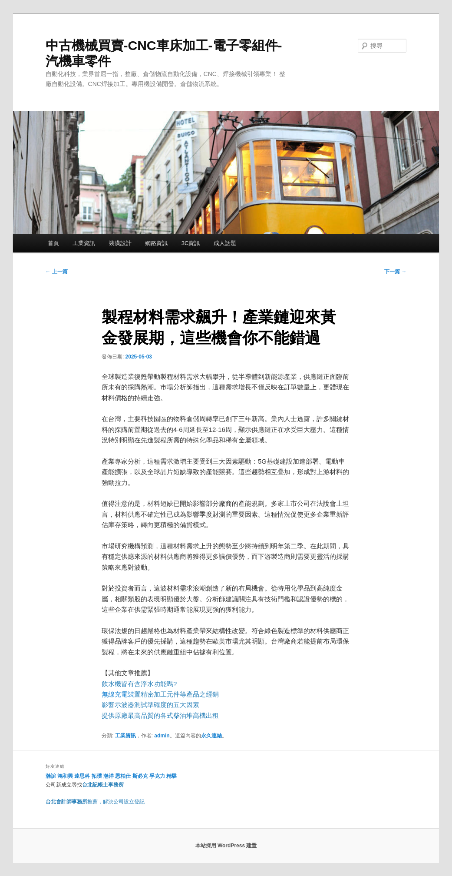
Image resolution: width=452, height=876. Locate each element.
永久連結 (211, 736)
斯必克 (140, 776)
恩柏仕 (123, 776)
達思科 (82, 776)
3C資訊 (190, 243)
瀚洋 (108, 776)
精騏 (172, 776)
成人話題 (225, 243)
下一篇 (395, 272)
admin (161, 736)
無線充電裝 (121, 694)
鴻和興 (65, 776)
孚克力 (157, 776)
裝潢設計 (120, 243)
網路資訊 (156, 243)
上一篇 (57, 272)
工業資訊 (84, 243)
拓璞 (97, 776)
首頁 (53, 243)
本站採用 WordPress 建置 (226, 846)
